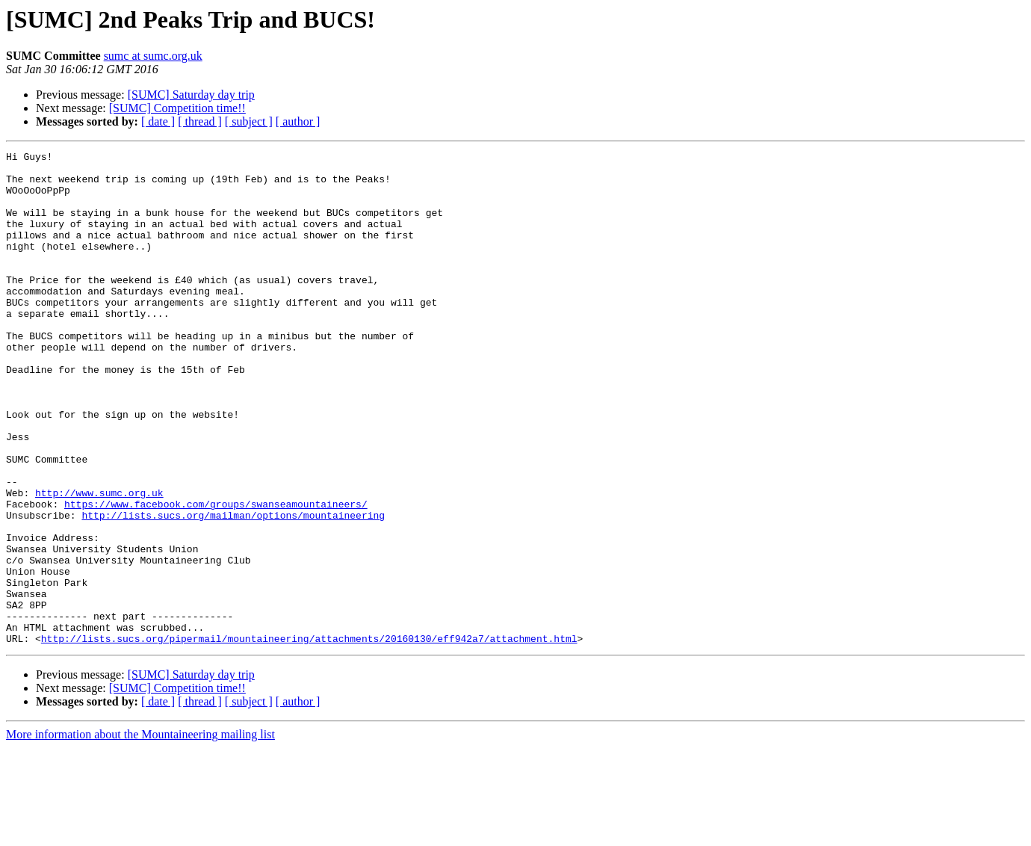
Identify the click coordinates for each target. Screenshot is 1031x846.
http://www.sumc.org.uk (99, 562)
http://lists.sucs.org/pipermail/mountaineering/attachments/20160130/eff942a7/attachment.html (309, 737)
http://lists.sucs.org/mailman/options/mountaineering (233, 589)
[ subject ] (249, 121)
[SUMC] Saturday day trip (191, 94)
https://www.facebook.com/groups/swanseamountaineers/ (216, 575)
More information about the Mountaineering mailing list (140, 833)
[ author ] (298, 121)
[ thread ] (200, 121)
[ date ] (158, 121)
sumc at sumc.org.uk (153, 55)
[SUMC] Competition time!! (177, 108)
